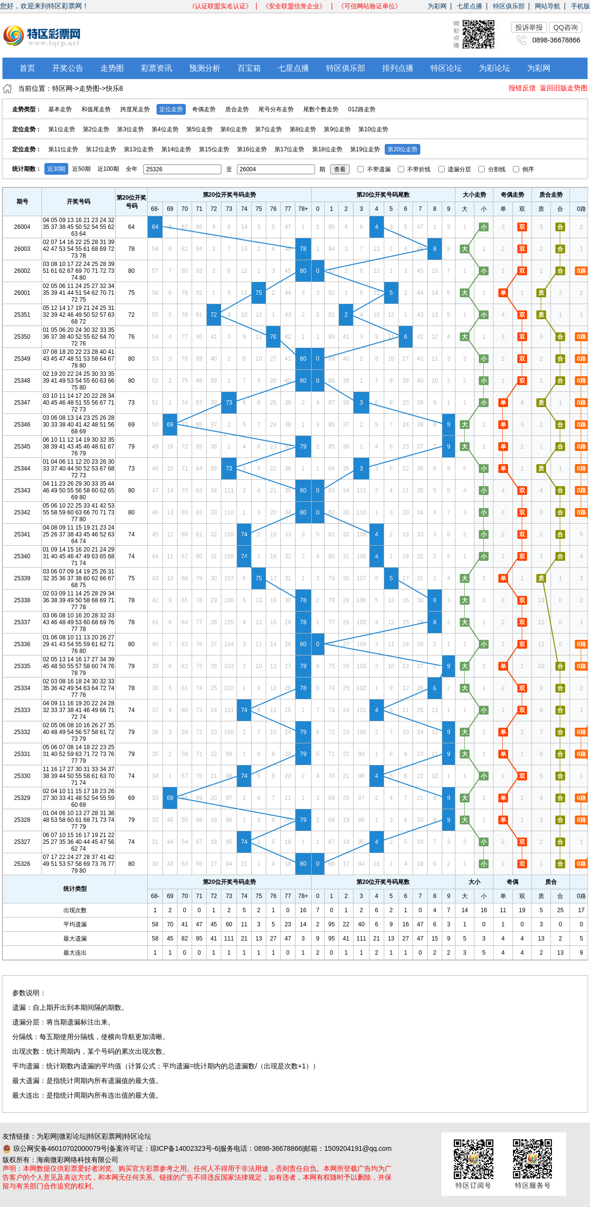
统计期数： (26, 168)
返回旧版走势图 (564, 88)
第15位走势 (214, 149)
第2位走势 (96, 129)
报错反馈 (522, 88)
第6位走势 (233, 129)
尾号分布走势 (276, 109)
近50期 (81, 168)
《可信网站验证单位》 (369, 6)
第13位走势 (139, 149)
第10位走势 (373, 129)
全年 (132, 168)
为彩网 (437, 6)
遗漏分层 (455, 169)
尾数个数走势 (320, 109)
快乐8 (114, 88)
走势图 (112, 68)
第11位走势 (63, 149)
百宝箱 (249, 68)
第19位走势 (365, 149)
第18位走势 (327, 149)
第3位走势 (130, 129)
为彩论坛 (494, 68)
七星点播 (469, 6)
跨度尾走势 (135, 109)
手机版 (580, 6)
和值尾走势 (96, 109)
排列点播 (397, 68)
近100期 (108, 168)
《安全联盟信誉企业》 (295, 6)
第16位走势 (252, 149)
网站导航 (547, 6)
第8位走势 (303, 129)
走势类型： (26, 109)
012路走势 (361, 109)
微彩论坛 (72, 1136)
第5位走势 (199, 129)
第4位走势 (165, 129)
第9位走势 (337, 129)
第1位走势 (61, 129)
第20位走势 (402, 149)
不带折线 (415, 169)
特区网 (62, 88)
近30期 (56, 168)
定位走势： (26, 129)
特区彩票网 (105, 1136)
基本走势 (60, 109)
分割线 (492, 169)
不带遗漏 (374, 169)
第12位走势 (101, 149)
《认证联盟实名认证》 (220, 6)
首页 (27, 68)
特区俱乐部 (509, 6)
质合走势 (237, 109)
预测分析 (204, 68)
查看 (340, 169)
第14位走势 (176, 149)
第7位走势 (268, 129)
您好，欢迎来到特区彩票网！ (44, 6)
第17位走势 (289, 149)
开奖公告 (67, 68)
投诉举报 (529, 27)
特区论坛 (446, 68)
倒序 (523, 169)
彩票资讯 (156, 68)
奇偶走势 (204, 109)
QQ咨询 (565, 27)
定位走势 (171, 109)
